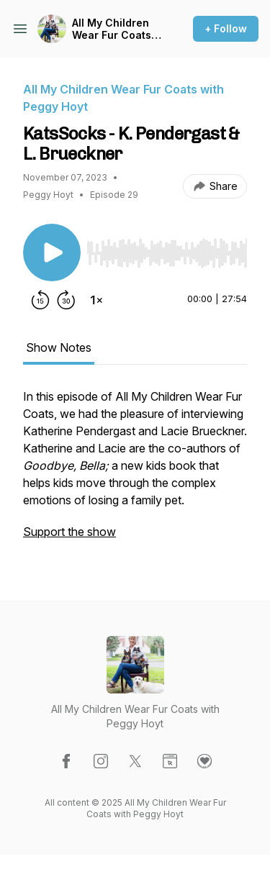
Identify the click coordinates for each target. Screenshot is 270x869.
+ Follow (225, 28)
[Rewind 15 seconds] (40, 300)
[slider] (166, 253)
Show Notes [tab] (58, 347)
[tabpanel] (135, 471)
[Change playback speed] (96, 300)
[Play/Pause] (52, 252)
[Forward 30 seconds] (66, 300)
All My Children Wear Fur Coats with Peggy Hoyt (113, 29)
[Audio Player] (166, 249)
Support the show (69, 531)
